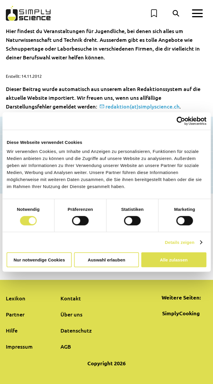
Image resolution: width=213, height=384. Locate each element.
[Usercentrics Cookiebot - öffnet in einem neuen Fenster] (180, 120)
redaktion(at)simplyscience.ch (142, 106)
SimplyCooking (181, 313)
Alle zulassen (174, 259)
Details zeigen (179, 242)
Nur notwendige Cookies (39, 259)
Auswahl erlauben (106, 259)
